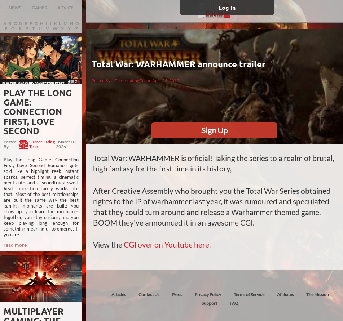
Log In (227, 7)
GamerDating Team (42, 144)
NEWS (15, 7)
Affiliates (285, 294)
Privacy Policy (208, 294)
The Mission (317, 294)
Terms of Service (249, 294)
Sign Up (214, 130)
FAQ (234, 303)
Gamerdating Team (132, 80)
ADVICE (65, 7)
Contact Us (148, 294)
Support (209, 303)
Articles (118, 294)
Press (177, 294)
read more (15, 245)
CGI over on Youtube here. (167, 244)
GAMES (39, 7)
